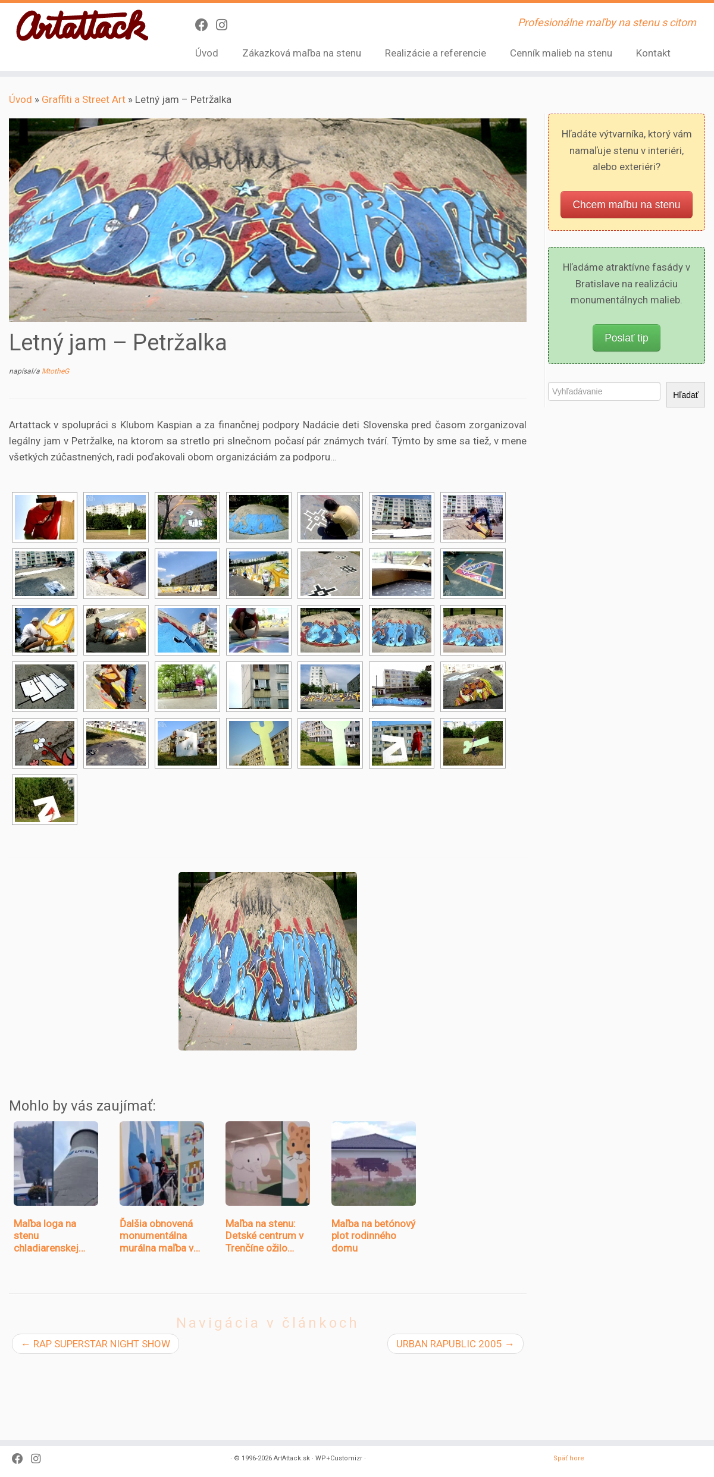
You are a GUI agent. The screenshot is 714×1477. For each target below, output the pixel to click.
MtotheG (55, 371)
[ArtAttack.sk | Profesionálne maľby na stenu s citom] (82, 26)
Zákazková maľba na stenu (301, 53)
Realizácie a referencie (435, 53)
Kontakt (653, 53)
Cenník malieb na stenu (561, 53)
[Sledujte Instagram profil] (225, 25)
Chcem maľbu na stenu (626, 205)
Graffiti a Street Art (84, 99)
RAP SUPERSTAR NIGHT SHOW (95, 1344)
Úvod (206, 53)
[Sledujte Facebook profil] (205, 25)
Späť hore (568, 1399)
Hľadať (686, 395)
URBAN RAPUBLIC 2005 (455, 1344)
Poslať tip (627, 338)
